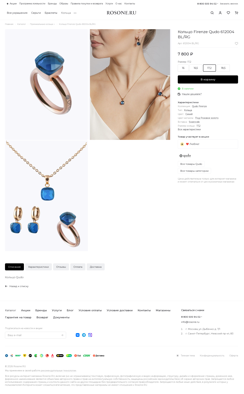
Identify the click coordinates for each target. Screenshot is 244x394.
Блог (70, 310)
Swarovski (194, 122)
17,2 (198, 125)
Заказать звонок (229, 3)
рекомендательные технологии (58, 370)
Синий (189, 114)
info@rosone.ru (190, 321)
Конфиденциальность (212, 355)
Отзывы (61, 266)
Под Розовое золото (207, 118)
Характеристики (38, 266)
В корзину (208, 79)
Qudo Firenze (199, 106)
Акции (25, 310)
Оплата (77, 266)
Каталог (10, 310)
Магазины (163, 310)
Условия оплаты (90, 310)
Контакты (144, 310)
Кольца (188, 110)
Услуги (57, 310)
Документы (61, 317)
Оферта (233, 355)
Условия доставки (120, 310)
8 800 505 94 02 (207, 3)
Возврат (42, 317)
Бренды (41, 310)
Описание (14, 266)
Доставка (96, 266)
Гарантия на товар (18, 317)
